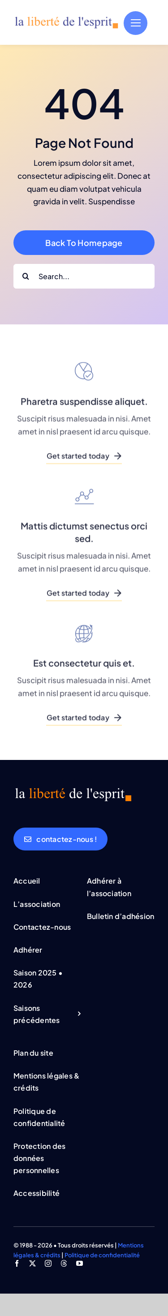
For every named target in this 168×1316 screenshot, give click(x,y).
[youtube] (79, 1263)
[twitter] (32, 1263)
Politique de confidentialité (102, 1255)
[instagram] (48, 1263)
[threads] (63, 1263)
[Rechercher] (25, 276)
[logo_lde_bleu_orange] (66, 19)
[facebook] (16, 1263)
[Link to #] (135, 23)
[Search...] (84, 276)
